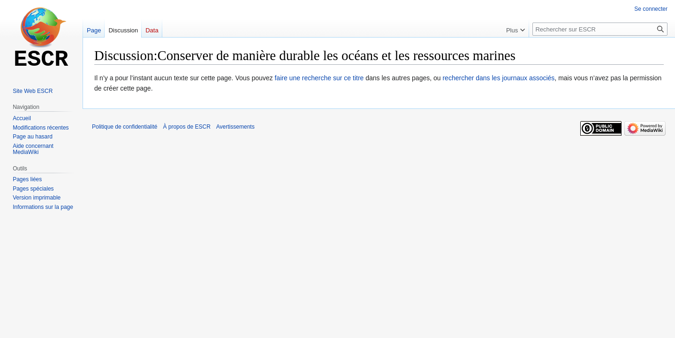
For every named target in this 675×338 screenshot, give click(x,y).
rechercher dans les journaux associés (498, 78)
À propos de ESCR (186, 126)
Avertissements (235, 126)
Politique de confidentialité (124, 126)
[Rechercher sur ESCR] (599, 29)
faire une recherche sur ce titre (319, 78)
